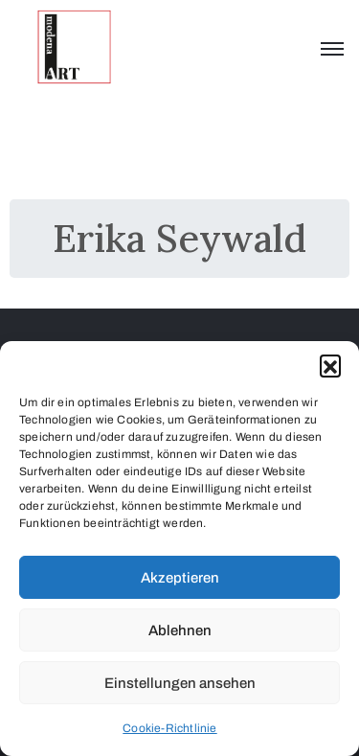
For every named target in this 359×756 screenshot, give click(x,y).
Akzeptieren (180, 577)
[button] (330, 365)
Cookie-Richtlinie (169, 728)
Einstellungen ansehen (180, 683)
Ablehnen (180, 630)
